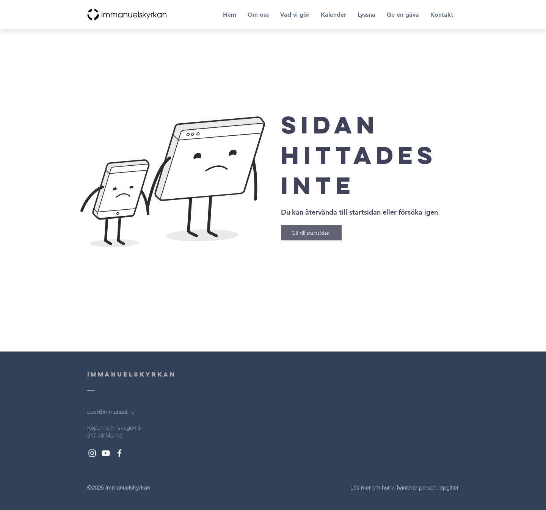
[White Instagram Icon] (92, 453)
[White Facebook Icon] (119, 453)
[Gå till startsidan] (311, 232)
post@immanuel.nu (111, 411)
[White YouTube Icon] (106, 453)
